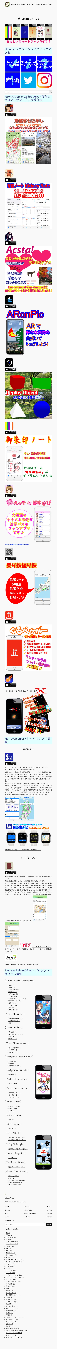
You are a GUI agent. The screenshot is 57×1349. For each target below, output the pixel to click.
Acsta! (8, 1233)
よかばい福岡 (12, 996)
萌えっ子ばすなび (14, 1048)
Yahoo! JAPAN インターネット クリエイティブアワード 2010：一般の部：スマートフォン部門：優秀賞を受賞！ (28, 949)
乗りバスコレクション (15, 1034)
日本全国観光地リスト (15, 1019)
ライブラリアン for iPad (16, 1138)
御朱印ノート (12, 1039)
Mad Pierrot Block (14, 1185)
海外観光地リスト (14, 1021)
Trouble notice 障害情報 (14, 1333)
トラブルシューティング (14, 1337)
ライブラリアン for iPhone (17, 1140)
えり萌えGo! (12, 1050)
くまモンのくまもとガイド (17, 998)
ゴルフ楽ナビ (12, 1158)
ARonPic (11, 1110)
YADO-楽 (11, 987)
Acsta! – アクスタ (14, 1106)
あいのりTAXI (13, 1005)
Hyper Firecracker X (15, 1182)
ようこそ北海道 (13, 994)
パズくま (11, 1178)
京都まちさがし (13, 1010)
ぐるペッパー (12, 1061)
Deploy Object (13, 1108)
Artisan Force (15, 4)
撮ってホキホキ (13, 1095)
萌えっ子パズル (13, 1176)
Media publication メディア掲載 (17, 1330)
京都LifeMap (12, 992)
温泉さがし (12, 1003)
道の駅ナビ (12, 1075)
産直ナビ (11, 1023)
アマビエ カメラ (13, 1097)
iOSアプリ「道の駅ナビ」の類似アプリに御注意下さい (23, 850)
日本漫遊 (11, 1007)
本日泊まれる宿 (13, 989)
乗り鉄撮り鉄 (12, 1032)
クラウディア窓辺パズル (16, 1180)
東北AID (11, 1119)
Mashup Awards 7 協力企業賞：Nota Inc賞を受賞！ (22, 964)
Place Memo (12, 1084)
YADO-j (11, 985)
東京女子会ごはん (14, 1066)
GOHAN (11, 1063)
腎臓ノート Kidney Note (16, 1167)
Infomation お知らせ (13, 1328)
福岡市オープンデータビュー (18, 1149)
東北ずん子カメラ (14, 1093)
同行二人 (11, 1036)
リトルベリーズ (13, 1052)
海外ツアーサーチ (14, 1001)
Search (49, 1224)
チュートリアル (11, 1335)
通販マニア (12, 1128)
